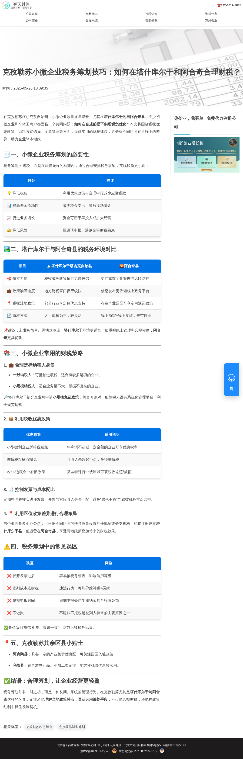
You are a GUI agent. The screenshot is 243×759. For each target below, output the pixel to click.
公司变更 (32, 20)
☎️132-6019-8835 (229, 5)
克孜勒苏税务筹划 (39, 727)
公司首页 (32, 14)
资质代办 (211, 14)
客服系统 (92, 20)
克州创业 (211, 20)
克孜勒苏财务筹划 (72, 727)
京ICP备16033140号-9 (94, 751)
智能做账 (151, 20)
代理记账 (151, 14)
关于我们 (103, 745)
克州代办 (92, 14)
